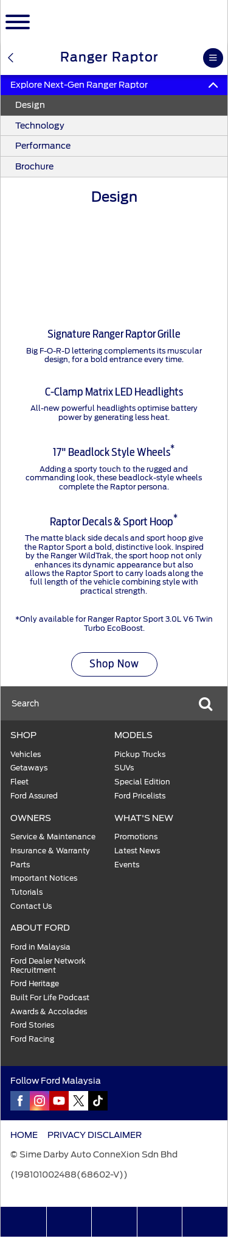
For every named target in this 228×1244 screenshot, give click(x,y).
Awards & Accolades (48, 1012)
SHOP (23, 735)
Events (126, 865)
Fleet (19, 782)
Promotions (135, 837)
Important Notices (43, 878)
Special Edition (142, 782)
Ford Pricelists (139, 796)
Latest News (137, 851)
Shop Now (114, 664)
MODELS (133, 735)
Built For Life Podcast (49, 997)
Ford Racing (32, 1039)
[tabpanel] (114, 254)
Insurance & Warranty (50, 851)
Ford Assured (34, 796)
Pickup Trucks (139, 754)
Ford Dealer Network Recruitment (48, 966)
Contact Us (31, 906)
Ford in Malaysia (40, 947)
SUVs (124, 768)
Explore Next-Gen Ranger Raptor (114, 85)
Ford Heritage (34, 983)
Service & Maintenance (52, 837)
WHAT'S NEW (143, 818)
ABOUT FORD (40, 928)
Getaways (28, 768)
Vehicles (25, 754)
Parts (20, 865)
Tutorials (26, 892)
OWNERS (30, 818)
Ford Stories (32, 1025)
